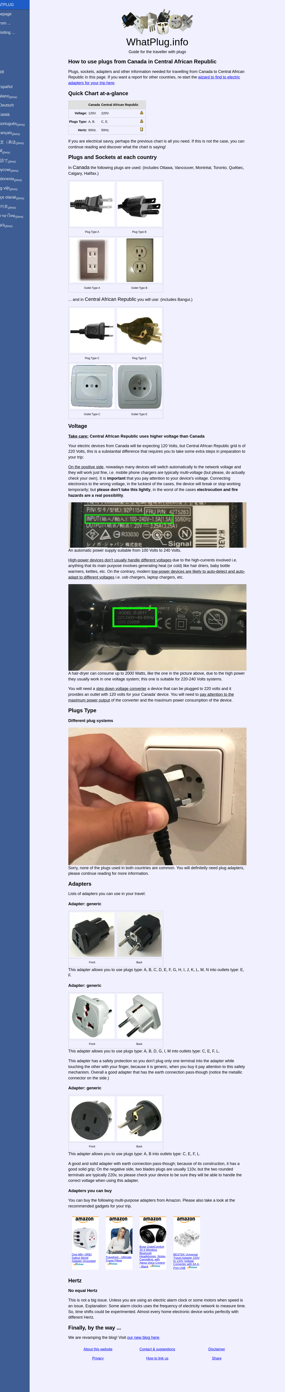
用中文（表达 (18, 142)
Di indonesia (17, 179)
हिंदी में (11, 151)
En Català (11, 114)
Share (222, 1358)
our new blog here (148, 1337)
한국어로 (14, 206)
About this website (103, 1349)
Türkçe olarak (18, 197)
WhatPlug (13, 4)
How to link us (162, 1358)
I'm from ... (11, 23)
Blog (6, 48)
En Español (12, 86)
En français (16, 133)
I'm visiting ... (13, 32)
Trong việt (15, 188)
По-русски (15, 169)
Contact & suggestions (162, 1349)
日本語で (14, 160)
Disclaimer (222, 1349)
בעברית (12, 225)
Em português (18, 123)
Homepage (12, 14)
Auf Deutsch (13, 105)
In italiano (15, 96)
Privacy (103, 1358)
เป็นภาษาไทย (18, 215)
